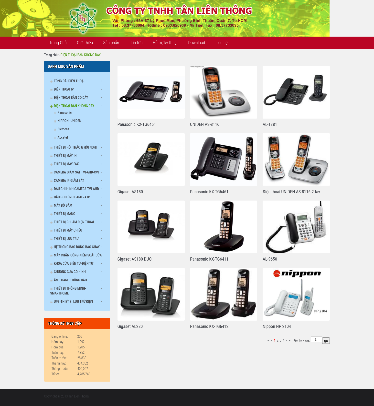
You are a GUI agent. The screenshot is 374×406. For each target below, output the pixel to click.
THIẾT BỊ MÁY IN (65, 156)
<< (268, 340)
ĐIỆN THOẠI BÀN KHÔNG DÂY (74, 106)
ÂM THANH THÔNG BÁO (70, 280)
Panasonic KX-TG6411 (209, 259)
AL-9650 (270, 259)
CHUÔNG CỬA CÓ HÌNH (70, 272)
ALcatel (63, 137)
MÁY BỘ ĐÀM (63, 205)
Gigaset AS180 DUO (135, 259)
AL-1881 (270, 124)
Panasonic (65, 112)
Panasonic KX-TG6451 (137, 124)
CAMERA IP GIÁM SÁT (69, 181)
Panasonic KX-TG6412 (209, 326)
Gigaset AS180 (130, 191)
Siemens (63, 129)
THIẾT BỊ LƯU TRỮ (66, 239)
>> (289, 340)
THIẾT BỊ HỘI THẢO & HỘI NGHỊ (75, 147)
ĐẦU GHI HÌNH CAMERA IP (72, 197)
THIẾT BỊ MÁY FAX (66, 164)
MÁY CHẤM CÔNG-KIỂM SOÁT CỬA (78, 255)
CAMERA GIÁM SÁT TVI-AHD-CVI (76, 172)
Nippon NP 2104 (277, 326)
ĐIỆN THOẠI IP (64, 89)
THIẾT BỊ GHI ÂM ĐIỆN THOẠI (74, 222)
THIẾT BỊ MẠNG (64, 214)
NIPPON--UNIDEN (69, 121)
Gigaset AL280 (130, 326)
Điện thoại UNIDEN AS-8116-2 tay (291, 191)
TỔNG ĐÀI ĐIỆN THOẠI (69, 81)
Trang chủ (51, 55)
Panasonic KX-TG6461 (209, 191)
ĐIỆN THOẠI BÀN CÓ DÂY (71, 98)
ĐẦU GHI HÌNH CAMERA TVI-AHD (76, 189)
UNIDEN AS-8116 (204, 124)
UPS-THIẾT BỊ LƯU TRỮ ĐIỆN (73, 302)
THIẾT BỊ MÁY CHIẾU (68, 230)
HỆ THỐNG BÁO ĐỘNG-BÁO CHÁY (77, 247)
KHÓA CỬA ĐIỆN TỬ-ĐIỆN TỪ (73, 263)
